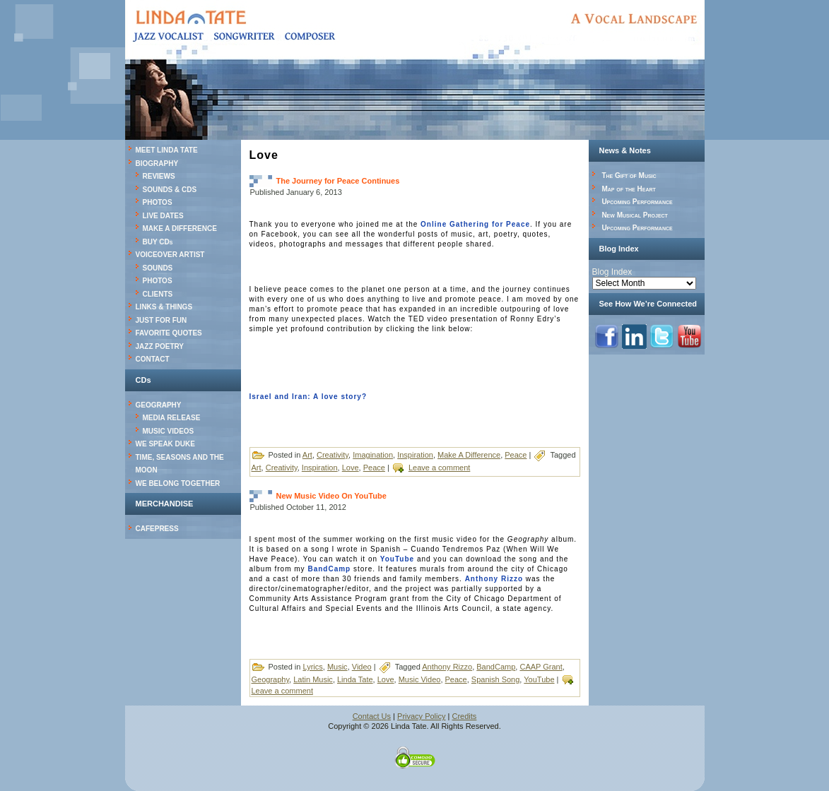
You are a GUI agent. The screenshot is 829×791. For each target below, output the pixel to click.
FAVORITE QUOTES (169, 333)
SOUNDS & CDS (170, 190)
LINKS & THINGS (164, 307)
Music (337, 666)
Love (350, 467)
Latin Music (313, 679)
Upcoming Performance (636, 202)
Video (362, 666)
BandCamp (329, 569)
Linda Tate (355, 679)
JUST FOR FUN (161, 320)
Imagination (373, 455)
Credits (464, 716)
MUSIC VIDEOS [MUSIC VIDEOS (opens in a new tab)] (168, 431)
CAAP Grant (540, 666)
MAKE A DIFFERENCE (180, 228)
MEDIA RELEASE (172, 418)
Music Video (420, 679)
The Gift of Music (628, 175)
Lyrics (312, 666)
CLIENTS (158, 294)
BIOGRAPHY (157, 163)
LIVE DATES (163, 216)
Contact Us (372, 716)
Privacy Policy (421, 716)
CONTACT (153, 359)
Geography (271, 679)
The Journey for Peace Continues (338, 181)
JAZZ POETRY (160, 346)
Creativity (332, 455)
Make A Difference (468, 455)
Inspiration (415, 455)
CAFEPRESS (157, 529)
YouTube (397, 559)
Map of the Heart (628, 189)
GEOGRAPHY (159, 405)
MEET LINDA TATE (167, 150)
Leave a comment (439, 467)
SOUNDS (158, 268)
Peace (516, 455)
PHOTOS (157, 202)
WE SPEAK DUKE (165, 444)
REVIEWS (159, 176)
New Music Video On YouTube (331, 496)
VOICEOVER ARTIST (170, 254)
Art (307, 455)
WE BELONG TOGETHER (178, 483)
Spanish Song (495, 679)
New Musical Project (634, 215)
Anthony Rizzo (494, 579)
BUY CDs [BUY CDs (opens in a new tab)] (158, 242)
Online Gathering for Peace (475, 224)
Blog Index (612, 272)
